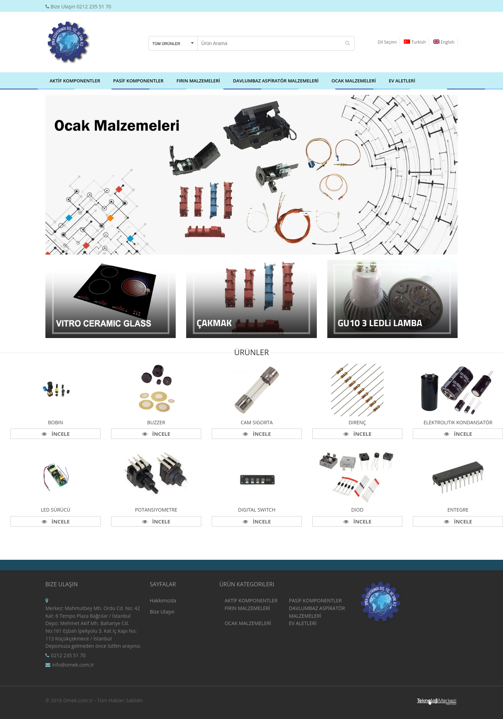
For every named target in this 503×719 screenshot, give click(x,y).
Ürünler (251, 352)
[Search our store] (269, 43)
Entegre (457, 509)
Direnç (357, 422)
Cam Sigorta (257, 422)
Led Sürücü (56, 509)
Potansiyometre (156, 509)
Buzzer (156, 422)
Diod (357, 509)
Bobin (55, 422)
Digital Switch (256, 509)
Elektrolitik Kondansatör (457, 422)
